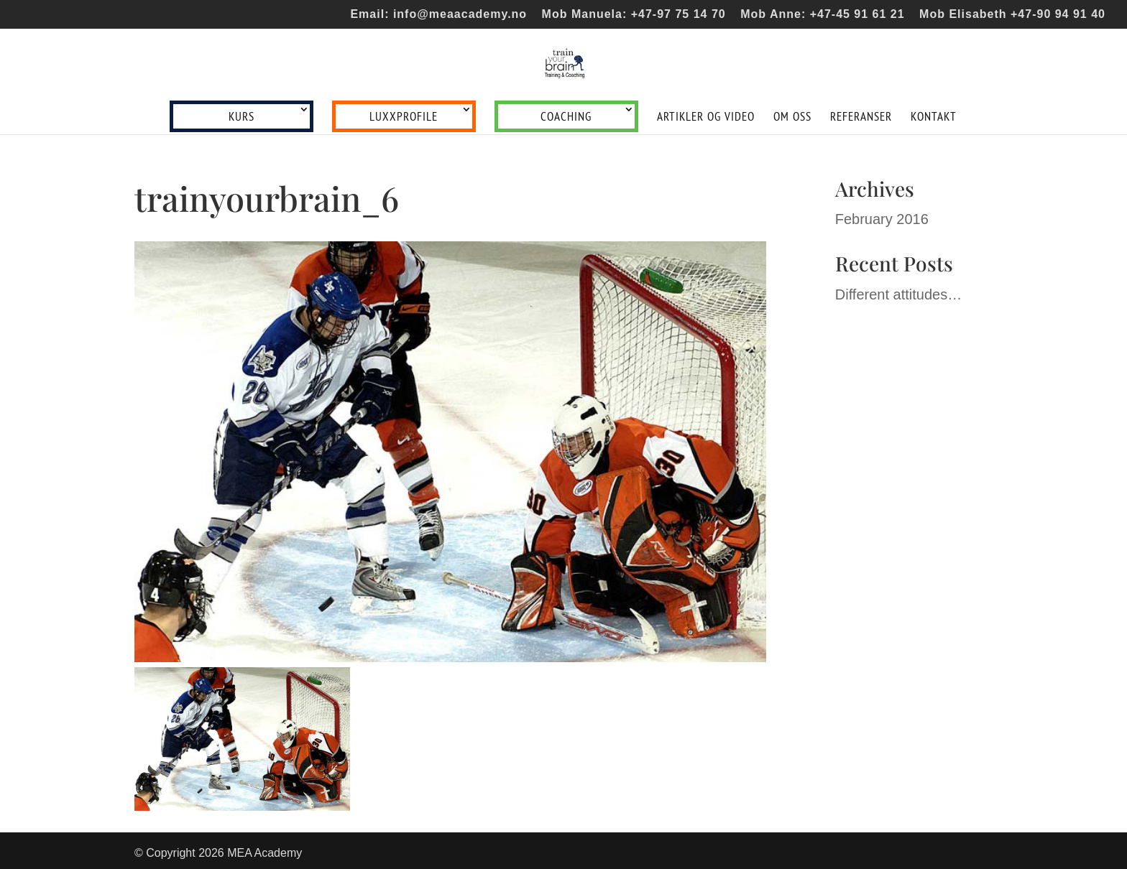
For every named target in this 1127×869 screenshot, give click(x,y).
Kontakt (934, 117)
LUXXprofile (403, 116)
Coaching (566, 116)
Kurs (241, 116)
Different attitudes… (898, 294)
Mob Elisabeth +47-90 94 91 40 (1012, 14)
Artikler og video (706, 117)
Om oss (792, 117)
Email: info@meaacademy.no (438, 14)
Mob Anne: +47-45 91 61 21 (822, 14)
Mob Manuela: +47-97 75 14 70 (634, 14)
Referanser (861, 117)
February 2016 (882, 219)
